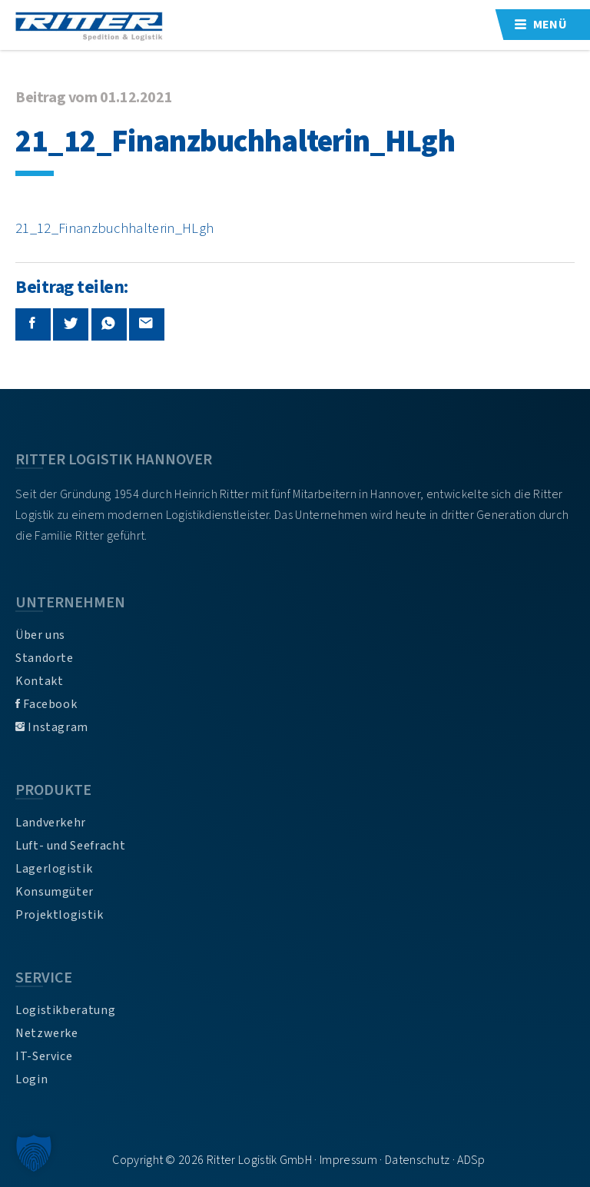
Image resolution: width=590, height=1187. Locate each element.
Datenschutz (417, 1160)
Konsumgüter (54, 891)
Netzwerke (46, 1033)
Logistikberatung (65, 1010)
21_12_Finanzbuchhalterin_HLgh (114, 228)
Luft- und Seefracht (70, 845)
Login (31, 1079)
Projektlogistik (59, 915)
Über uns (40, 635)
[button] (34, 1153)
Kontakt (39, 681)
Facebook (46, 704)
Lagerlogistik (53, 868)
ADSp (471, 1160)
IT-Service (43, 1056)
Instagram (51, 727)
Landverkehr (50, 822)
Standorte (44, 658)
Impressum (348, 1160)
